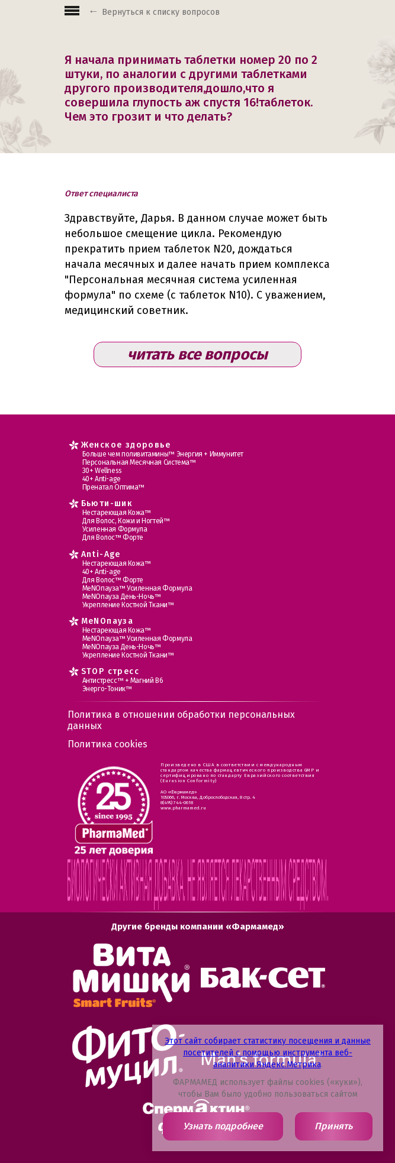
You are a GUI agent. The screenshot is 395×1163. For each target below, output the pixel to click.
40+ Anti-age (101, 479)
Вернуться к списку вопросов (161, 12)
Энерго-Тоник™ (107, 689)
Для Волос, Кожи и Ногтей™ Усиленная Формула (126, 525)
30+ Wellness (102, 471)
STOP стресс (110, 671)
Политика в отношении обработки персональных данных (181, 720)
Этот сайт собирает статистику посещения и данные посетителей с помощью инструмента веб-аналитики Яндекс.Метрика (268, 1053)
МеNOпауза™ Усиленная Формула (137, 588)
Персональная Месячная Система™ (139, 462)
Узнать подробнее (223, 1126)
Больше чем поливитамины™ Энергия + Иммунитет (162, 454)
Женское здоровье (126, 444)
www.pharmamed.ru (183, 808)
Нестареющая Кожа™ (116, 512)
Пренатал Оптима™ (113, 487)
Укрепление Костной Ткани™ (128, 605)
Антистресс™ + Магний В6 (122, 680)
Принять (333, 1126)
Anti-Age (101, 554)
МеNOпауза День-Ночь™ (121, 596)
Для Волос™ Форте (113, 537)
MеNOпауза (107, 621)
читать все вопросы (197, 354)
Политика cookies (107, 744)
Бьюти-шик (107, 503)
